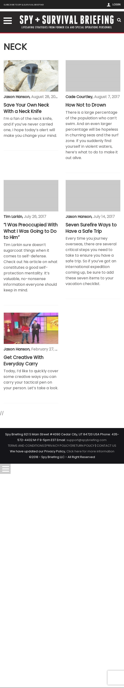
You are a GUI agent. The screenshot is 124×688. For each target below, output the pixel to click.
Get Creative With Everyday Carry (23, 585)
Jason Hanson (16, 97)
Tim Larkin (13, 314)
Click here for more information (90, 675)
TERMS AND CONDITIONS (26, 670)
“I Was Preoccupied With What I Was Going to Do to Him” (31, 329)
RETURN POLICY (83, 670)
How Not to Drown (24, 203)
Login (116, 4)
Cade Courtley (17, 195)
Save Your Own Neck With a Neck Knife (26, 108)
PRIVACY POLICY (58, 670)
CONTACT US (106, 670)
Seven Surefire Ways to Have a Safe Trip (29, 459)
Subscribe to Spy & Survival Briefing (24, 5)
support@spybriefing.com (86, 664)
